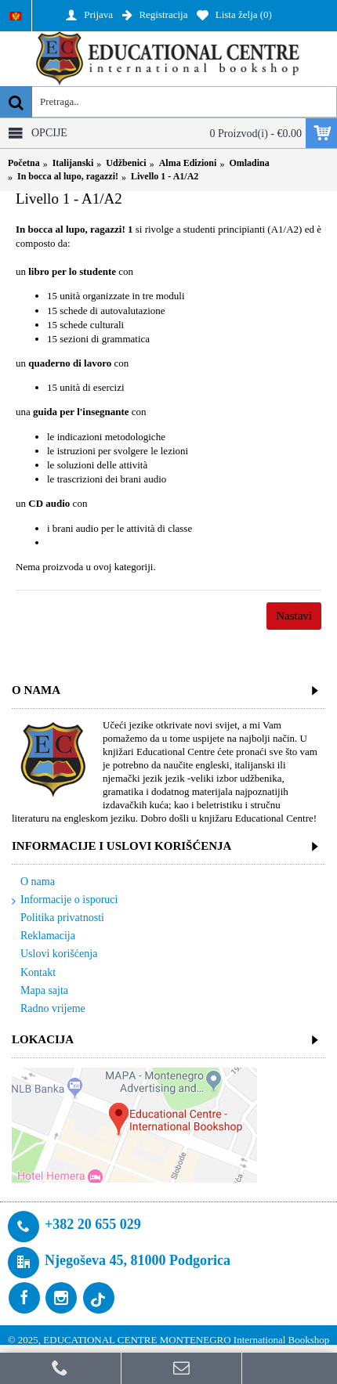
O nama (33, 882)
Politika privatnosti (58, 918)
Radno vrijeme (48, 1009)
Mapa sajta (40, 991)
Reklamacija (43, 936)
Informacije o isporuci (65, 900)
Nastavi (294, 615)
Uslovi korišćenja (54, 954)
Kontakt (34, 973)
